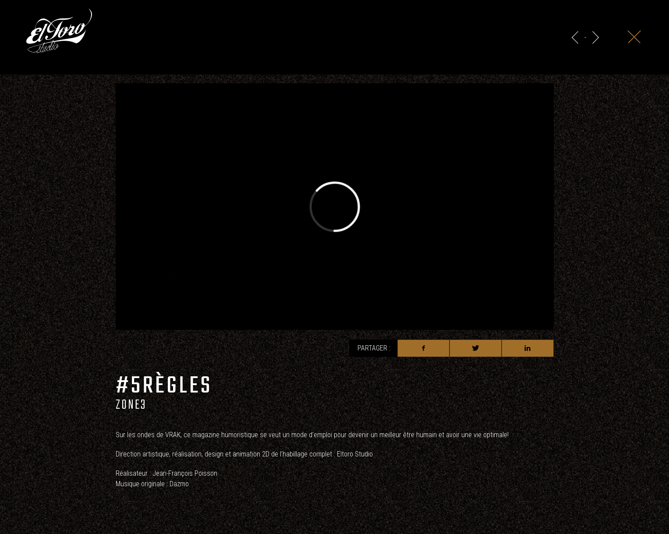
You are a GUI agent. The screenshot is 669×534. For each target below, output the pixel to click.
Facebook (423, 348)
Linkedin (528, 348)
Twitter (476, 348)
